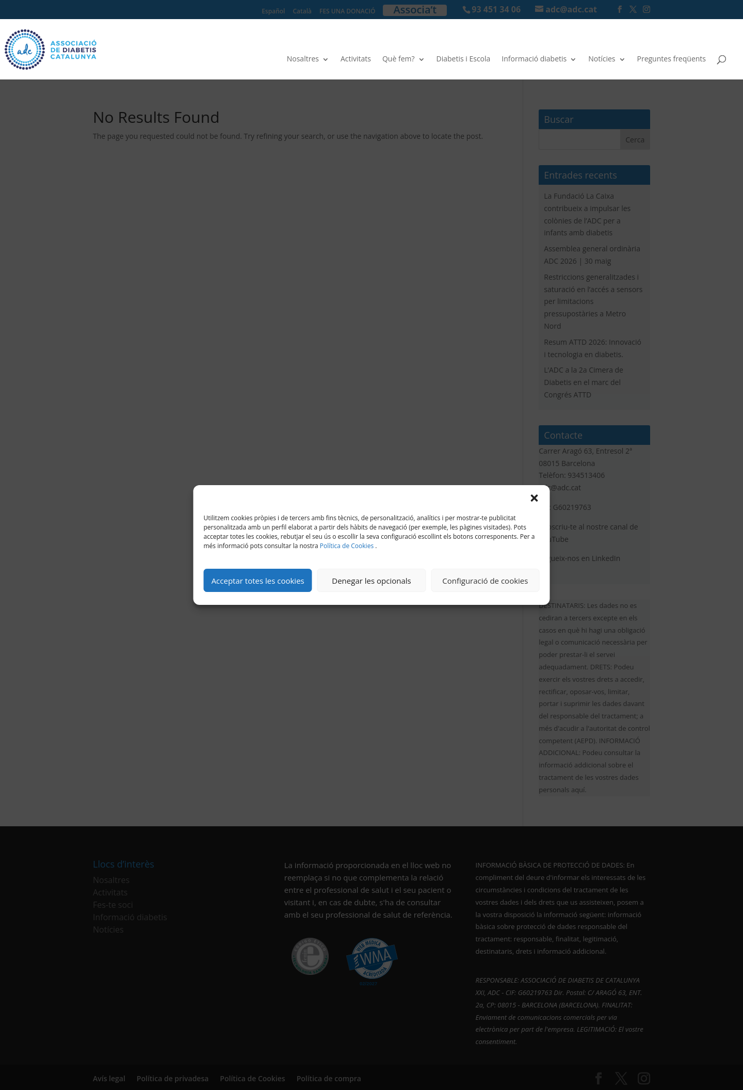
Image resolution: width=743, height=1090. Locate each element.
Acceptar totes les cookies (258, 580)
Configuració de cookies (485, 580)
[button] (534, 498)
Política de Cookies (347, 545)
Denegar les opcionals (371, 580)
